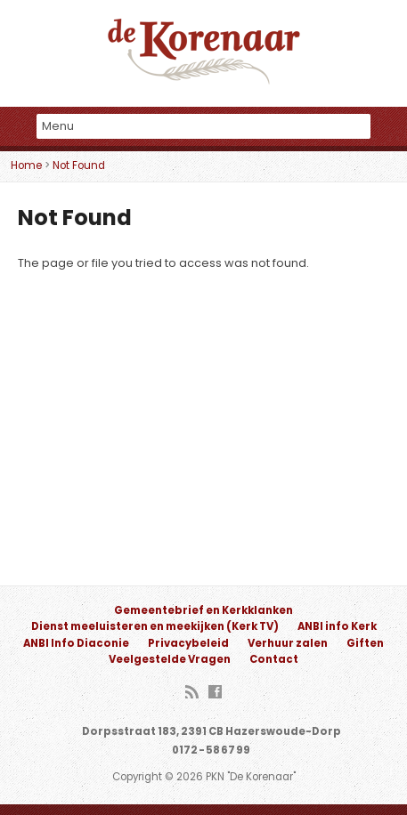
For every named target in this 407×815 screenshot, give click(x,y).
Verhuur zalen (288, 643)
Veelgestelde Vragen (170, 659)
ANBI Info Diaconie (76, 643)
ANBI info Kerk (337, 626)
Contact (273, 659)
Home (26, 165)
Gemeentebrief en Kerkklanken (203, 610)
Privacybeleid (188, 643)
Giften (365, 643)
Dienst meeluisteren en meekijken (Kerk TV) (155, 626)
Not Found (79, 165)
